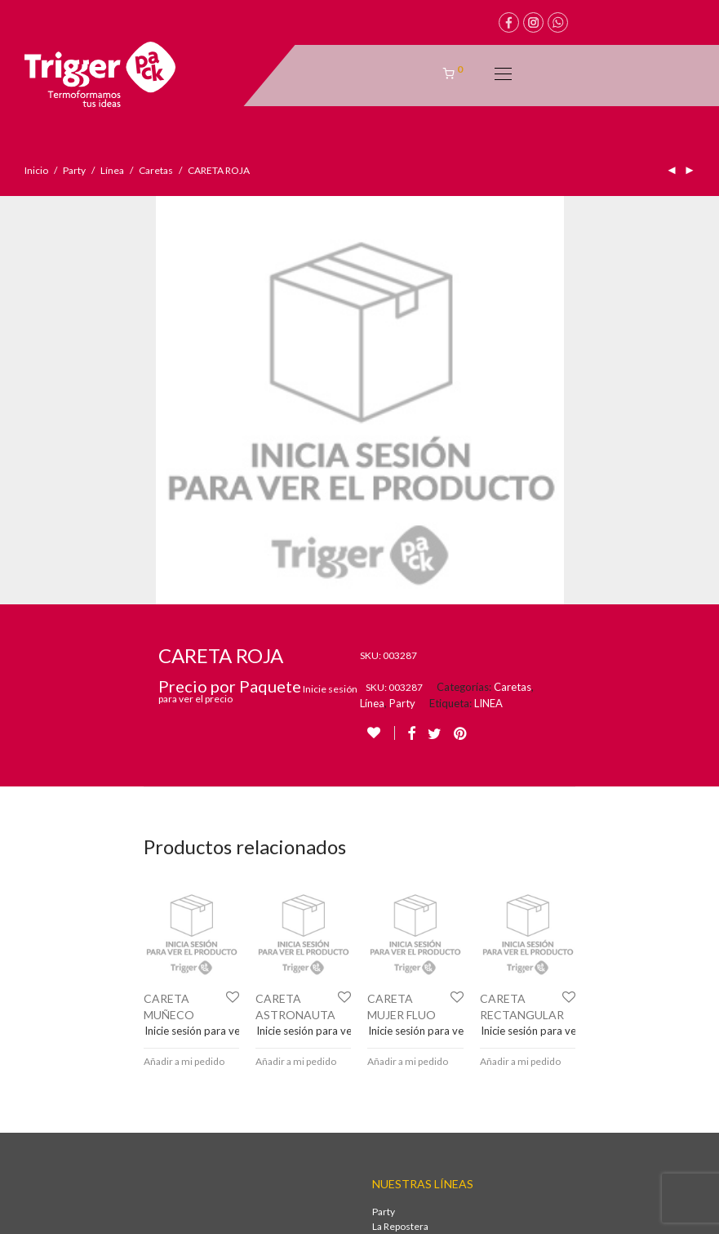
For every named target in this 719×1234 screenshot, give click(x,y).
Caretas (156, 170)
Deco (383, 877)
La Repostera (400, 832)
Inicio (36, 170)
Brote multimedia (433, 1213)
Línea (112, 170)
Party (74, 170)
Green (386, 891)
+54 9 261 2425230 (66, 1035)
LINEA (488, 309)
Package (390, 862)
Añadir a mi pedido (184, 668)
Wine (384, 847)
